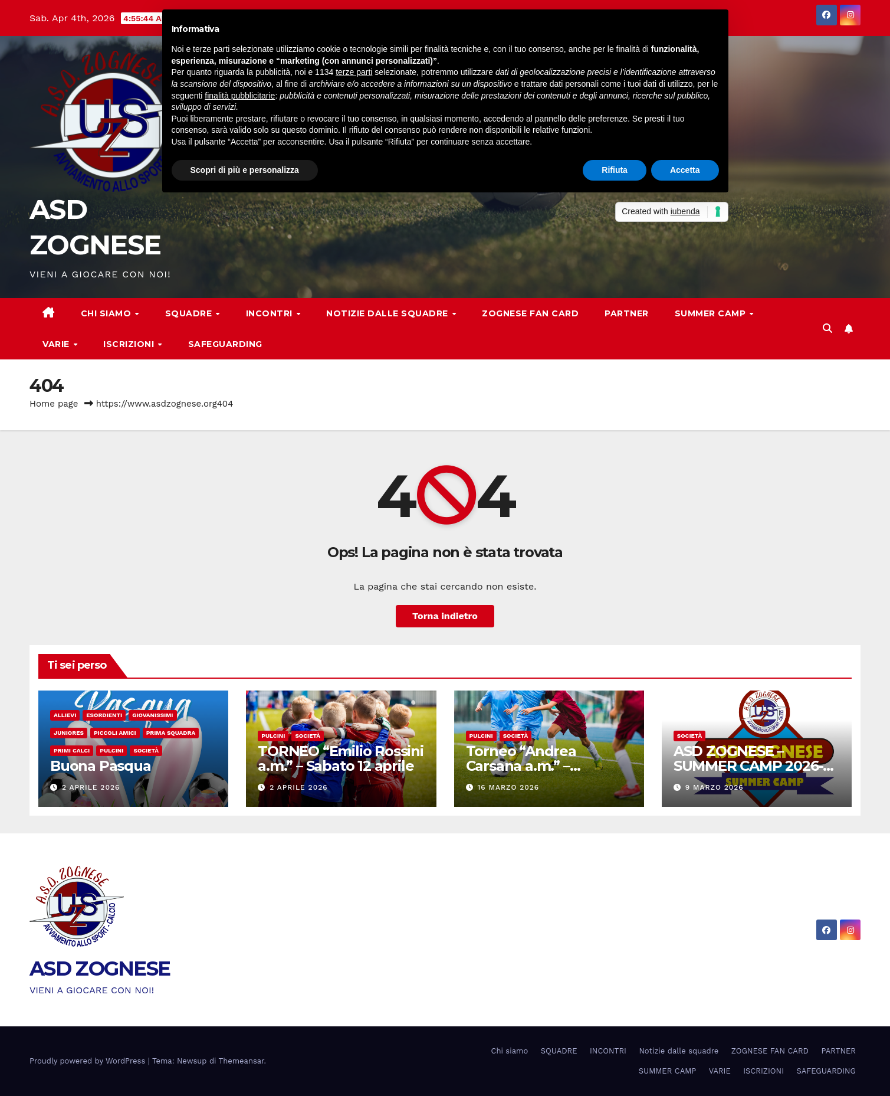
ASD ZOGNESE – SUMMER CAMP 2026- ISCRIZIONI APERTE (748, 765)
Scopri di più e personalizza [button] (245, 170)
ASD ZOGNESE (99, 968)
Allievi (65, 715)
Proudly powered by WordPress (88, 1060)
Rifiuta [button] (615, 170)
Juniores (69, 732)
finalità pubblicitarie (240, 95)
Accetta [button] (685, 170)
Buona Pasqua (100, 765)
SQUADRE (190, 313)
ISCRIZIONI (130, 344)
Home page (53, 403)
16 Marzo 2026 (508, 787)
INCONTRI (270, 313)
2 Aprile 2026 (91, 787)
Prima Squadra (171, 732)
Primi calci (72, 750)
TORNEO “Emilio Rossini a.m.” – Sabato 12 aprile (340, 758)
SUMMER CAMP (711, 313)
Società (146, 750)
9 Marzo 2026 (714, 787)
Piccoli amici (115, 732)
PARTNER (627, 313)
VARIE (57, 344)
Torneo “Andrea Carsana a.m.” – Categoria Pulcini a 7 (536, 765)
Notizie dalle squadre (388, 313)
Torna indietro (445, 615)
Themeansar (241, 1060)
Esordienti (104, 715)
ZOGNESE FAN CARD (530, 313)
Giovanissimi (152, 715)
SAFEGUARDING (225, 344)
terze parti (354, 72)
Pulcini (111, 750)
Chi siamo (107, 313)
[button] (827, 328)
